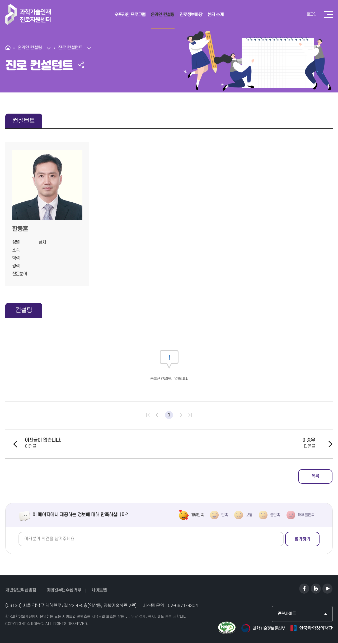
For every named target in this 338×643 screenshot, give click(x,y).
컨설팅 (24, 310)
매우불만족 (306, 515)
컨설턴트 (24, 121)
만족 (224, 515)
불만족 (275, 515)
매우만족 (197, 515)
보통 (249, 515)
